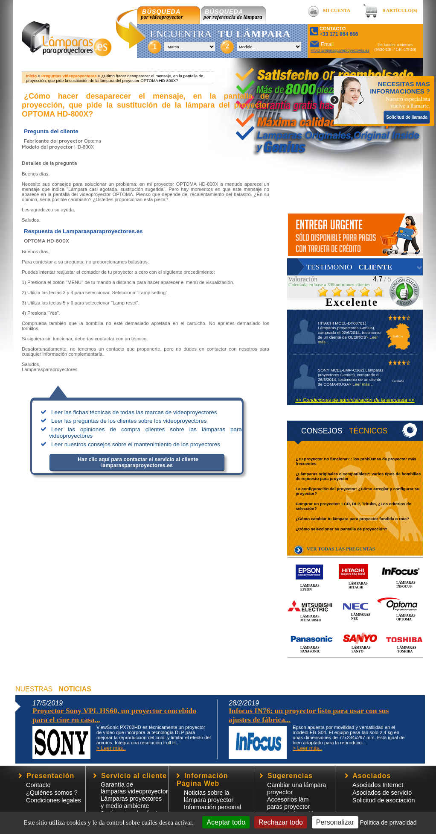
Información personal (212, 807)
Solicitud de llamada (406, 117)
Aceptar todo (225, 822)
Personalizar (335, 822)
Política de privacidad (388, 822)
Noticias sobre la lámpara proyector (208, 796)
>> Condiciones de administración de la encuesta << (355, 400)
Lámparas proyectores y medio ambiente (131, 802)
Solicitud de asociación (383, 800)
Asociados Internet (377, 784)
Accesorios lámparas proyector (288, 803)
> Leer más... (361, 384)
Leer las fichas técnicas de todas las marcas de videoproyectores (134, 412)
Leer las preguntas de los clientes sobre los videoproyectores (129, 421)
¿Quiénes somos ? (52, 792)
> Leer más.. (111, 748)
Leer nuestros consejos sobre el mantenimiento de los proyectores (135, 444)
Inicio (31, 75)
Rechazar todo (281, 822)
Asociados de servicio (382, 792)
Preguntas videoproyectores (69, 75)
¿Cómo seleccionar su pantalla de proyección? (341, 529)
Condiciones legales (53, 800)
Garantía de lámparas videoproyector (134, 788)
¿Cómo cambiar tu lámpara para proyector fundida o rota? (352, 518)
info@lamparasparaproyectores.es (340, 50)
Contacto (38, 784)
